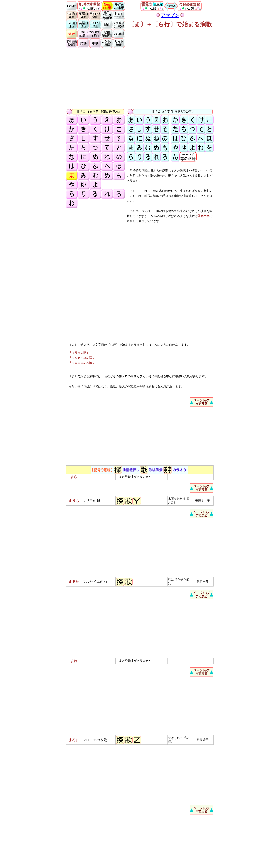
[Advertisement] (140, 78)
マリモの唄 (91, 501)
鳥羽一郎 (203, 581)
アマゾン (170, 15)
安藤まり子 (202, 500)
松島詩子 (203, 739)
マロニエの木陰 (94, 740)
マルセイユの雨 (94, 582)
